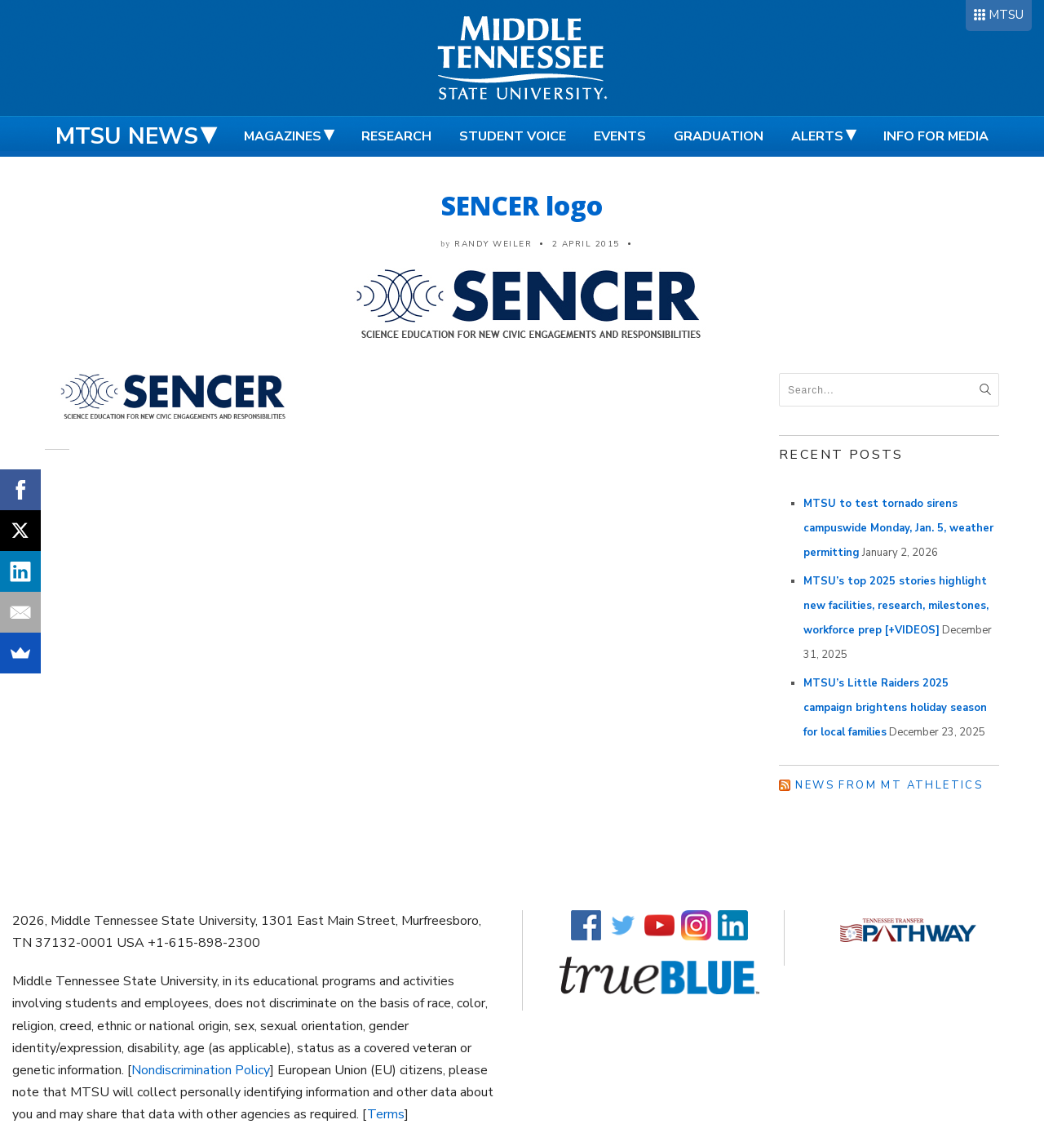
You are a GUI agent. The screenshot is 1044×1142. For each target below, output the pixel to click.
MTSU (1006, 15)
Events (620, 136)
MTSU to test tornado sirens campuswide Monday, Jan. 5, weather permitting (898, 528)
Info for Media (936, 136)
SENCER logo (522, 205)
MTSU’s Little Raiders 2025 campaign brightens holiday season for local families (895, 708)
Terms (386, 1114)
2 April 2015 (586, 244)
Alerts (817, 136)
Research (396, 136)
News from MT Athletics (889, 785)
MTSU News (126, 136)
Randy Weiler (493, 244)
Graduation (718, 136)
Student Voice (512, 136)
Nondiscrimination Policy (200, 1070)
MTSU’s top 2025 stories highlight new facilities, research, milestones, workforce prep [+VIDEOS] (896, 606)
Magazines (282, 136)
